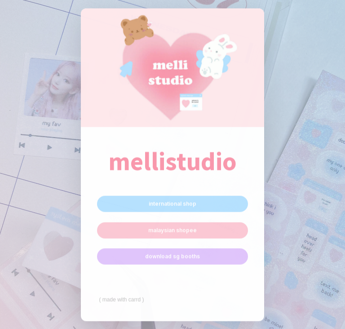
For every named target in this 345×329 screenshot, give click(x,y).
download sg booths (172, 256)
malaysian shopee (172, 230)
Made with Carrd (121, 300)
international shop (172, 203)
